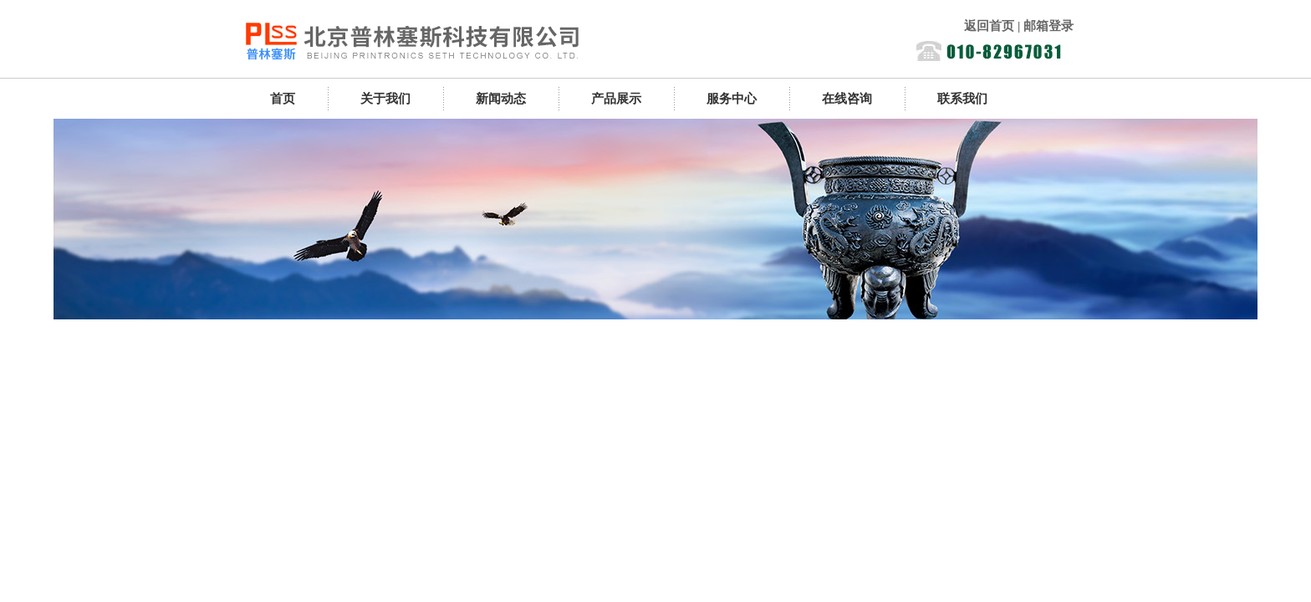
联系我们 (962, 98)
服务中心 (732, 98)
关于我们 (385, 98)
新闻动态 (501, 98)
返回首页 (989, 26)
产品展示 (616, 98)
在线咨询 (847, 98)
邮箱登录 (1048, 26)
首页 (282, 98)
